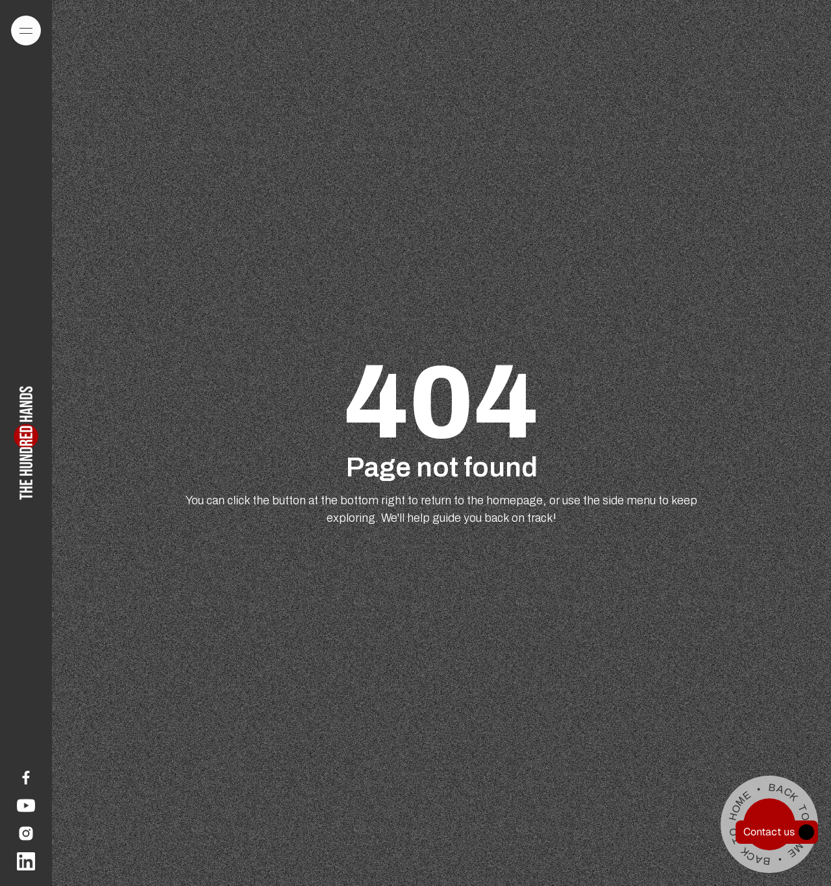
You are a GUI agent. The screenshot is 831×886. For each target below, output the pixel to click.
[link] (26, 778)
